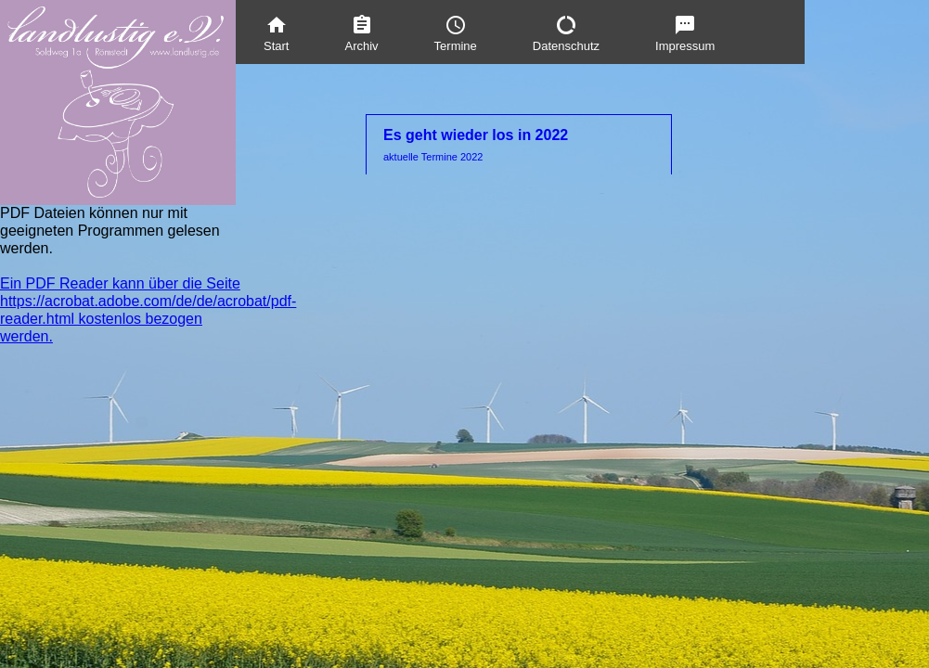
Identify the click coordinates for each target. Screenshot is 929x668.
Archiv (361, 33)
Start (276, 33)
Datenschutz (566, 33)
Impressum (685, 33)
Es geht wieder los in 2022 (518, 145)
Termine (455, 33)
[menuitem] (276, 32)
